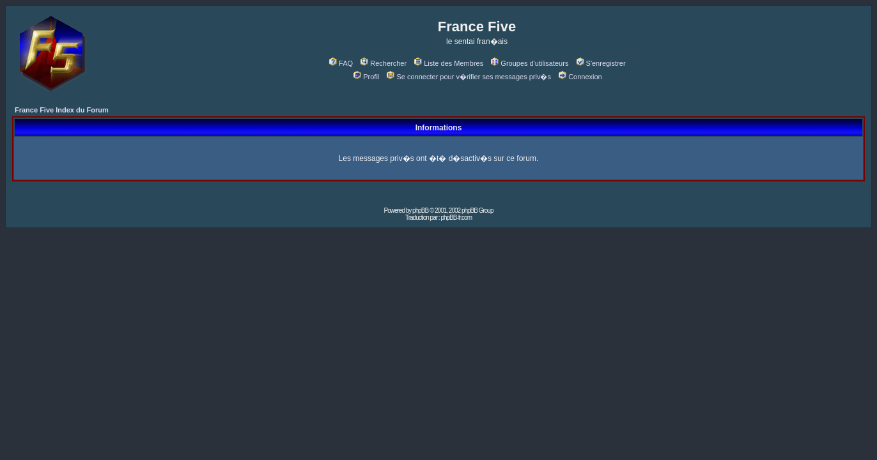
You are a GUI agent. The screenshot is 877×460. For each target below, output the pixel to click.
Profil (366, 76)
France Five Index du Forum (62, 110)
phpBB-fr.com (456, 217)
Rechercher (384, 63)
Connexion (580, 76)
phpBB (420, 210)
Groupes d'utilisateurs (529, 63)
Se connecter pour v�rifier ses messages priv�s (468, 76)
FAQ (341, 63)
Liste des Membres (448, 63)
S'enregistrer (601, 63)
